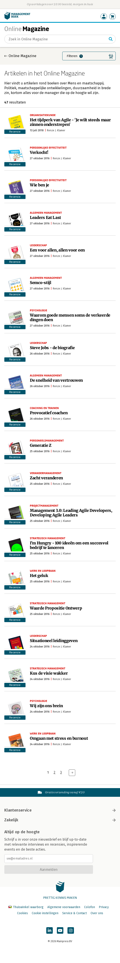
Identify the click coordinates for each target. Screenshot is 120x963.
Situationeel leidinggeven (54, 640)
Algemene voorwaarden (63, 907)
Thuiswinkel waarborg (26, 907)
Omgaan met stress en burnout (59, 738)
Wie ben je (39, 184)
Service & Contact (74, 913)
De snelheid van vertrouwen (56, 380)
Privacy (104, 907)
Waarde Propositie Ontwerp (56, 608)
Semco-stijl (40, 282)
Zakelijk (60, 820)
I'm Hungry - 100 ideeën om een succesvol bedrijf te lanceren (69, 545)
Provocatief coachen (48, 412)
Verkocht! (39, 152)
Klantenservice (60, 810)
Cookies (22, 913)
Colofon (89, 907)
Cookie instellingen (45, 913)
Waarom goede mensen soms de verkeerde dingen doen (70, 317)
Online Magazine (22, 56)
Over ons (97, 913)
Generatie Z (40, 445)
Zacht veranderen (46, 477)
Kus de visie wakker (49, 673)
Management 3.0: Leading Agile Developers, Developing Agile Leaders (71, 513)
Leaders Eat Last (45, 217)
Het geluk (39, 575)
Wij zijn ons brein (46, 705)
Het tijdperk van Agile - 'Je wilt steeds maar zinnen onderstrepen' (70, 122)
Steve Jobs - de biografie (52, 347)
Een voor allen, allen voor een (57, 250)
